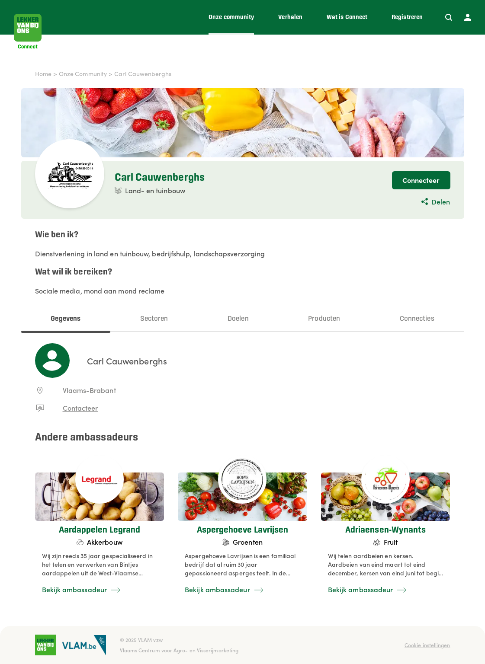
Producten (324, 319)
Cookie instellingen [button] (427, 644)
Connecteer (421, 180)
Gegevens (65, 319)
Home (43, 73)
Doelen (238, 319)
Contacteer (80, 407)
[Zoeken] (448, 17)
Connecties (417, 319)
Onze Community (83, 73)
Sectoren (154, 319)
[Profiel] (467, 17)
